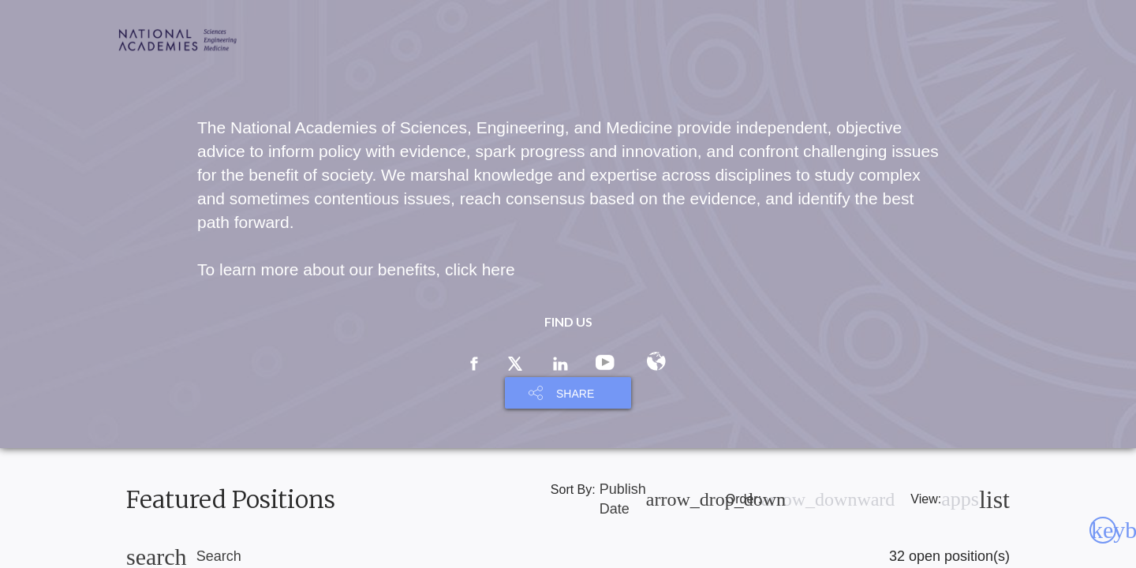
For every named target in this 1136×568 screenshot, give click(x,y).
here (498, 269)
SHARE (575, 393)
